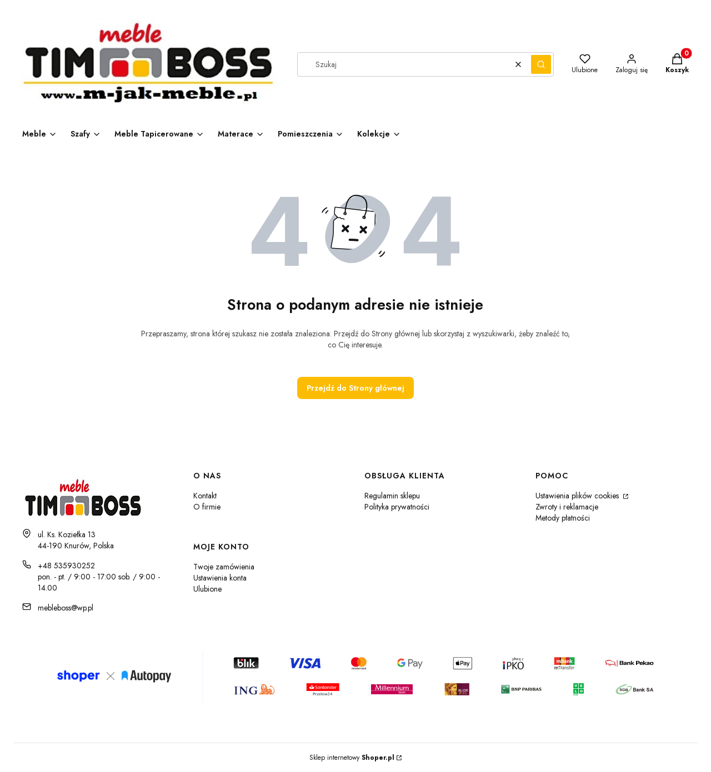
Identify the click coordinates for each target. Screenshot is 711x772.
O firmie (207, 506)
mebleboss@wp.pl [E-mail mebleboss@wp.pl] (65, 607)
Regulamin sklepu (392, 495)
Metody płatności (562, 517)
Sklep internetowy (351, 758)
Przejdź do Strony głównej (355, 387)
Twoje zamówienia (223, 566)
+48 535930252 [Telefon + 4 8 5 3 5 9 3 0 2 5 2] (66, 565)
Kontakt (205, 495)
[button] (541, 64)
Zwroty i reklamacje (566, 506)
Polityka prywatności (396, 506)
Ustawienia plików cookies (578, 495)
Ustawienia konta (220, 577)
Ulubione (207, 588)
